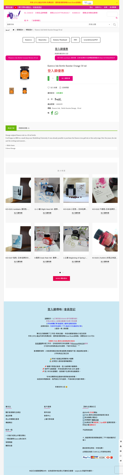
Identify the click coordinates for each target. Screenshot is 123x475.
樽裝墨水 (29, 30)
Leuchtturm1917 (91, 40)
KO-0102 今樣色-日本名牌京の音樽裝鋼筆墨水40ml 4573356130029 (105, 209)
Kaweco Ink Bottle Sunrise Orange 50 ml (48, 30)
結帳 (105, 7)
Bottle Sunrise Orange (68, 108)
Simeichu (42, 40)
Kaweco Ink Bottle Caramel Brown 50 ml (23, 58)
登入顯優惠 (61, 48)
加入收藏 (53, 88)
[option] (11, 91)
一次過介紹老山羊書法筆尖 (16, 436)
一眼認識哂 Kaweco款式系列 (16, 439)
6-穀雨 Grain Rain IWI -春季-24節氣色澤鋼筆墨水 (47, 258)
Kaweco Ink (56, 108)
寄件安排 (47, 412)
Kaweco (28, 40)
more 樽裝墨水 (61, 278)
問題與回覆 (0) (24, 128)
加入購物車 (66, 78)
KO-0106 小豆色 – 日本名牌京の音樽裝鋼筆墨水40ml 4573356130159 (76, 209)
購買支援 (9, 446)
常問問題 (9, 442)
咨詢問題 (65, 88)
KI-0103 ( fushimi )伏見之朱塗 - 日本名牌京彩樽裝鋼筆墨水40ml (105, 258)
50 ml (79, 108)
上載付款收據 (49, 419)
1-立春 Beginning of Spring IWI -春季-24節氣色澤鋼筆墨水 (76, 258)
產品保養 (9, 416)
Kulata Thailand (60, 40)
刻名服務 (38, 344)
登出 (91, 7)
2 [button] (63, 272)
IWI (75, 40)
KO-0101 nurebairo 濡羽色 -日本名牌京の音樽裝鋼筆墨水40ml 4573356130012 (86, 58)
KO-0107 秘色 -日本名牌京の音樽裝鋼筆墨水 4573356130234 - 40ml (18, 258)
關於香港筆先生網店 (13, 412)
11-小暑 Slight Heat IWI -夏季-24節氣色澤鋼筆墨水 (47, 209)
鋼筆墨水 (20, 30)
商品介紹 (11, 128)
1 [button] (60, 272)
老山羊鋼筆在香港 (12, 419)
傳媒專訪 (9, 423)
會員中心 (98, 7)
